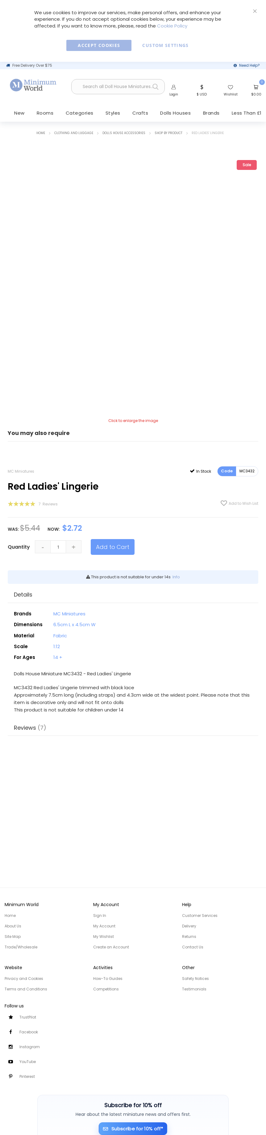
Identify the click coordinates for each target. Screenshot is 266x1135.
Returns (189, 936)
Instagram (29, 1046)
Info (176, 578)
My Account (104, 926)
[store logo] (33, 85)
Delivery (189, 926)
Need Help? (249, 65)
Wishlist (231, 94)
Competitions (106, 989)
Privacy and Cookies (24, 978)
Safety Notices (195, 978)
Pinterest (27, 1076)
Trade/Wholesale (21, 947)
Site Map (13, 936)
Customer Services (200, 915)
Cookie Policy (172, 26)
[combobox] (118, 86)
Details (23, 595)
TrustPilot (27, 1017)
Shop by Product (168, 133)
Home (40, 133)
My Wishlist (103, 936)
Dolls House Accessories (123, 133)
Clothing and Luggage (73, 133)
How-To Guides (108, 978)
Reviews (30, 728)
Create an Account (111, 947)
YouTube (27, 1061)
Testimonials (194, 989)
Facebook (28, 1032)
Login (173, 94)
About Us (13, 926)
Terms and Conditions (26, 989)
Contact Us (192, 947)
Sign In (99, 915)
